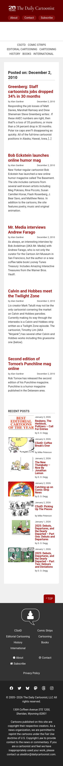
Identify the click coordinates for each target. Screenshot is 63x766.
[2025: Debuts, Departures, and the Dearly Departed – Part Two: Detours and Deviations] (21, 555)
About (13, 17)
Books (27, 53)
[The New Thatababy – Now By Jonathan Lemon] (21, 465)
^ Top (49, 598)
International (43, 53)
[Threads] (44, 688)
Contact (29, 17)
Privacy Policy (31, 673)
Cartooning (47, 49)
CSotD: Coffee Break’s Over (43, 444)
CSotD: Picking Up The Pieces (44, 508)
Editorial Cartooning (22, 49)
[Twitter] (19, 688)
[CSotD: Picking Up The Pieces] (21, 509)
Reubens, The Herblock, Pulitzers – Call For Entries (44, 425)
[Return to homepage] (31, 618)
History (14, 53)
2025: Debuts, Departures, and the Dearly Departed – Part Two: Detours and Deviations (44, 560)
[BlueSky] (28, 688)
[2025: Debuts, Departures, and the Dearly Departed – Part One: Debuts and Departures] (21, 528)
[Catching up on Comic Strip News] (21, 490)
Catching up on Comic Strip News (44, 490)
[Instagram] (52, 688)
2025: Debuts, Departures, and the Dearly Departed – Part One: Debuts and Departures (45, 532)
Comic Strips (37, 44)
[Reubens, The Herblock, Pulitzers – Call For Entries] (21, 423)
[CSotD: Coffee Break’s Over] (21, 445)
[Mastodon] (36, 688)
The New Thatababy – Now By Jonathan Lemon (42, 468)
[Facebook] (11, 688)
